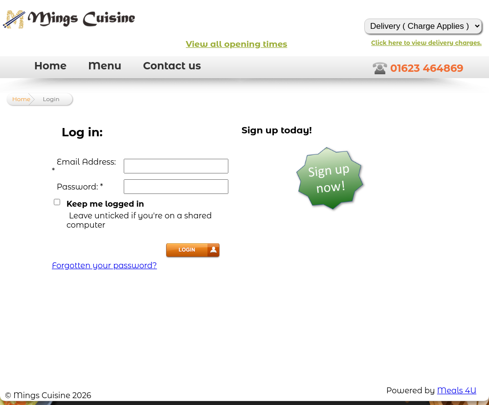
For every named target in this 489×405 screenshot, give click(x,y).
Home (50, 66)
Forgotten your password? (104, 265)
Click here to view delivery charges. (426, 42)
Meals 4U (456, 390)
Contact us (172, 66)
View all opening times (236, 44)
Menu (104, 66)
